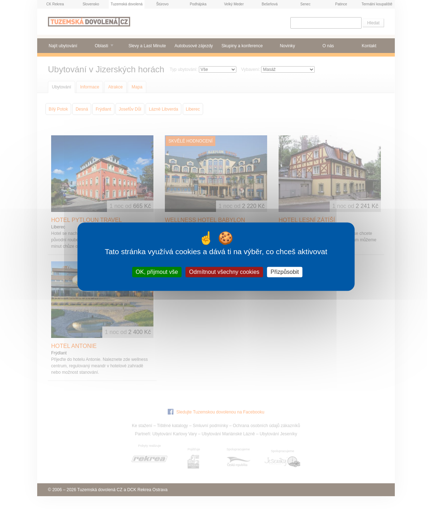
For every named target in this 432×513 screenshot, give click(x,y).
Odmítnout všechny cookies (224, 272)
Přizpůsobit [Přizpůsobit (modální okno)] (284, 272)
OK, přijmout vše (157, 272)
